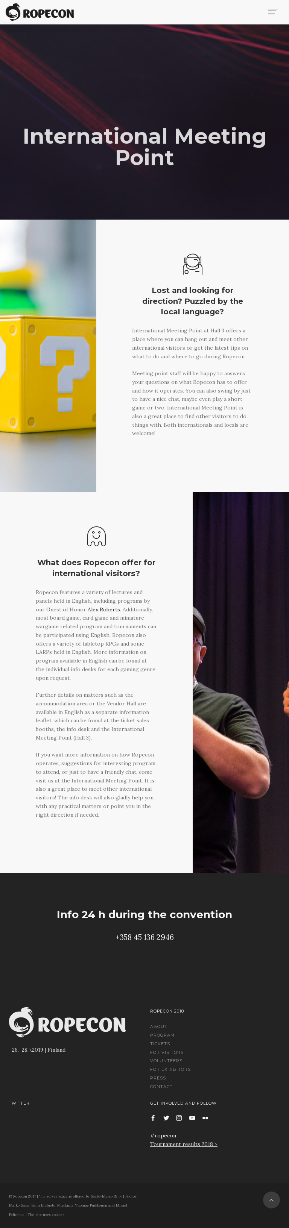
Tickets (160, 1043)
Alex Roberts (104, 609)
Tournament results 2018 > (184, 1144)
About (158, 1026)
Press (158, 1078)
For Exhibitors (170, 1069)
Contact (161, 1086)
